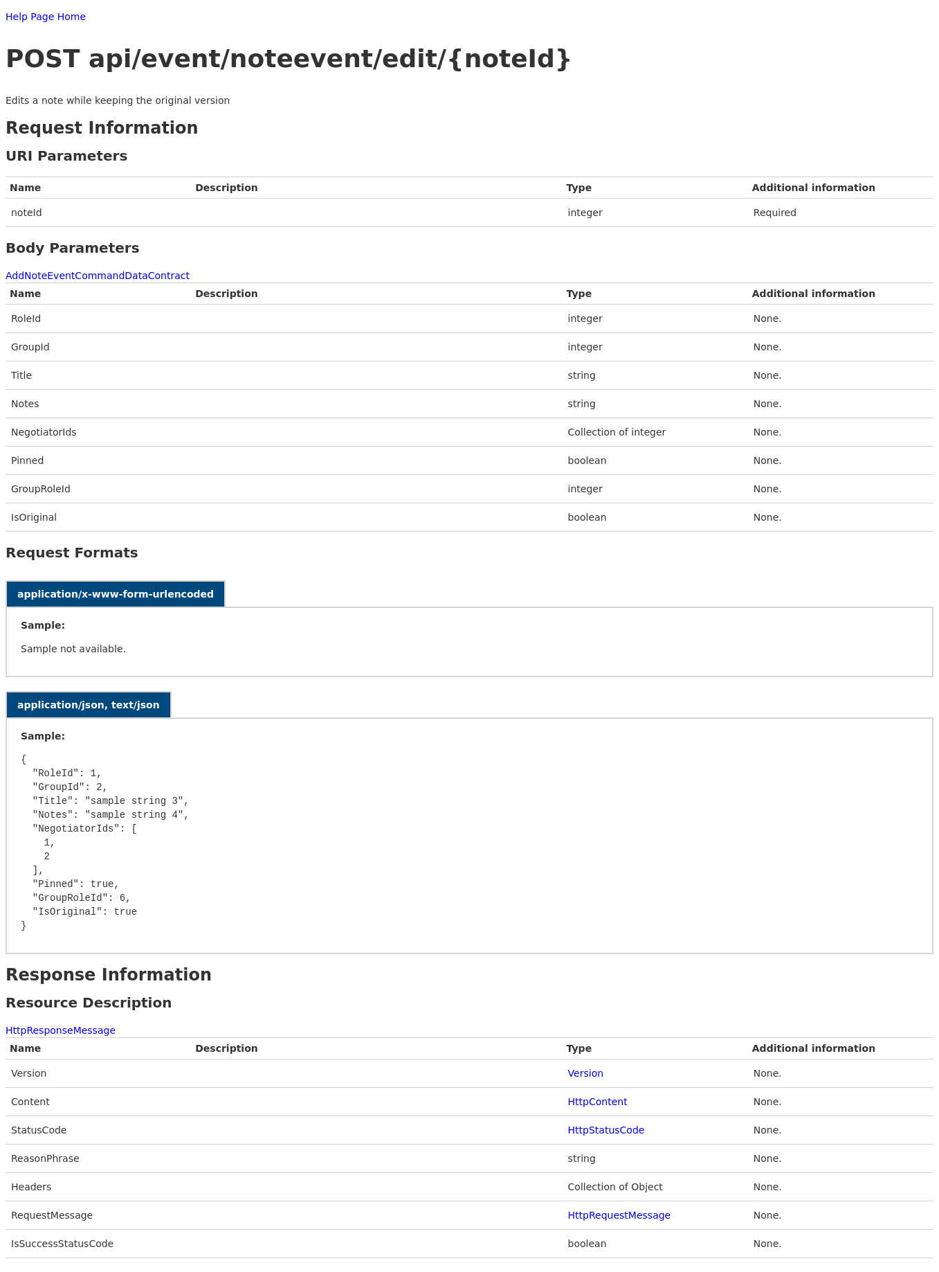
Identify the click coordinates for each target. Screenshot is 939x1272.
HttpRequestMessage (619, 1215)
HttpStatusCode (606, 1130)
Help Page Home (46, 16)
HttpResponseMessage (61, 1030)
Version (585, 1073)
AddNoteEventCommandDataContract (98, 275)
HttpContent (598, 1101)
